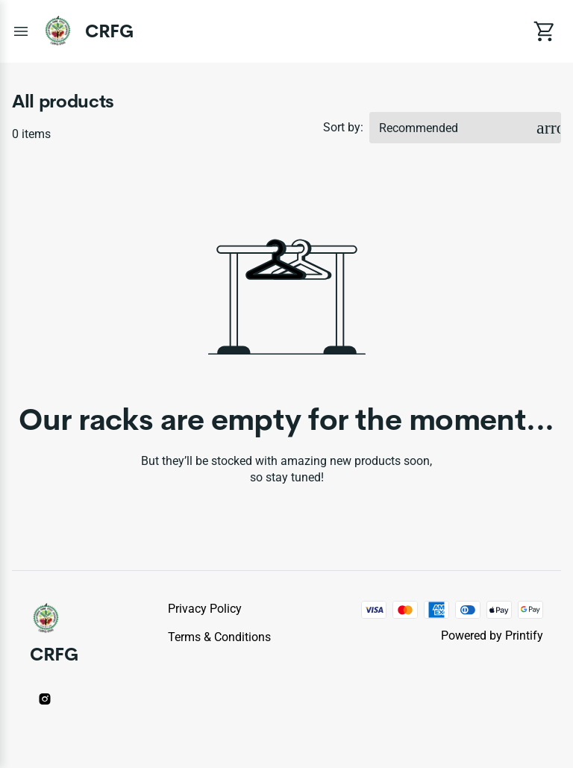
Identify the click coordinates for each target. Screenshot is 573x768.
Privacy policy (205, 609)
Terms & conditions (219, 637)
